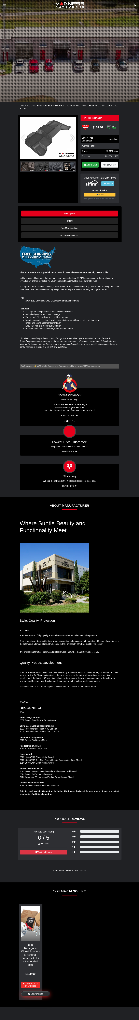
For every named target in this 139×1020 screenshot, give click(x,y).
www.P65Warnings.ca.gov (89, 366)
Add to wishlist (109, 165)
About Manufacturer (69, 235)
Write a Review (44, 852)
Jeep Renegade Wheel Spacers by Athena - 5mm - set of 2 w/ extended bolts (30, 954)
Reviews (69, 221)
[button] (72, 138)
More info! (113, 139)
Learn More (108, 183)
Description (69, 213)
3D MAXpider (112, 151)
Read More (69, 451)
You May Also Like (69, 228)
